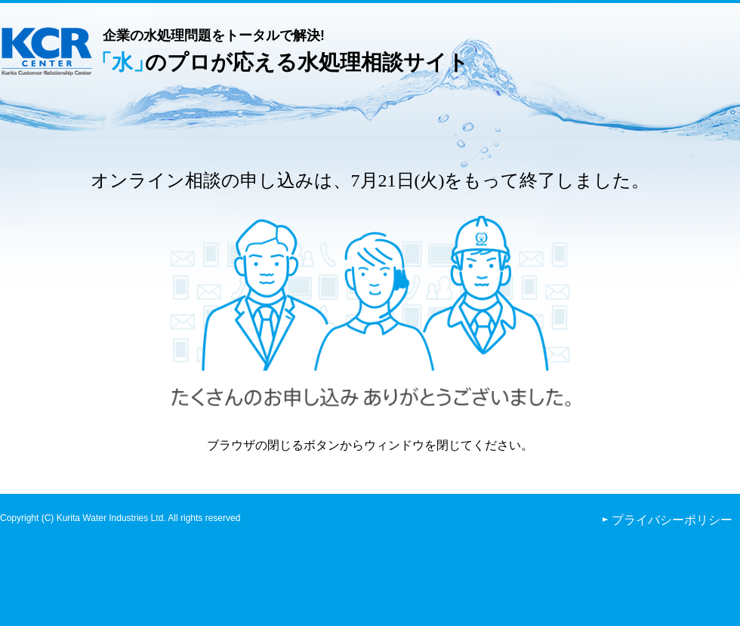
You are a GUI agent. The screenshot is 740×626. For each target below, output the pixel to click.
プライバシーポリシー (672, 519)
